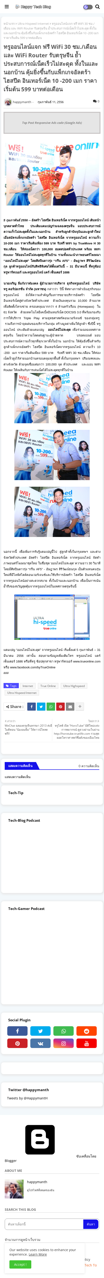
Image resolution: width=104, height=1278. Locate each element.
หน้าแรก (9, 23)
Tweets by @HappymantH (27, 1098)
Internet (28, 686)
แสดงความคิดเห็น (18, 777)
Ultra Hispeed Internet (33, 23)
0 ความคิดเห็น (89, 766)
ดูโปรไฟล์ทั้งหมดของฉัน (40, 1190)
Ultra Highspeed (74, 686)
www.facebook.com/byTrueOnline (33, 667)
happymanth (37, 1182)
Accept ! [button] (20, 1264)
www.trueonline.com (86, 661)
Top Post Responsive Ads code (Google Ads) (52, 123)
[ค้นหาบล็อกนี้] (44, 1224)
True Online (48, 686)
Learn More (38, 1254)
